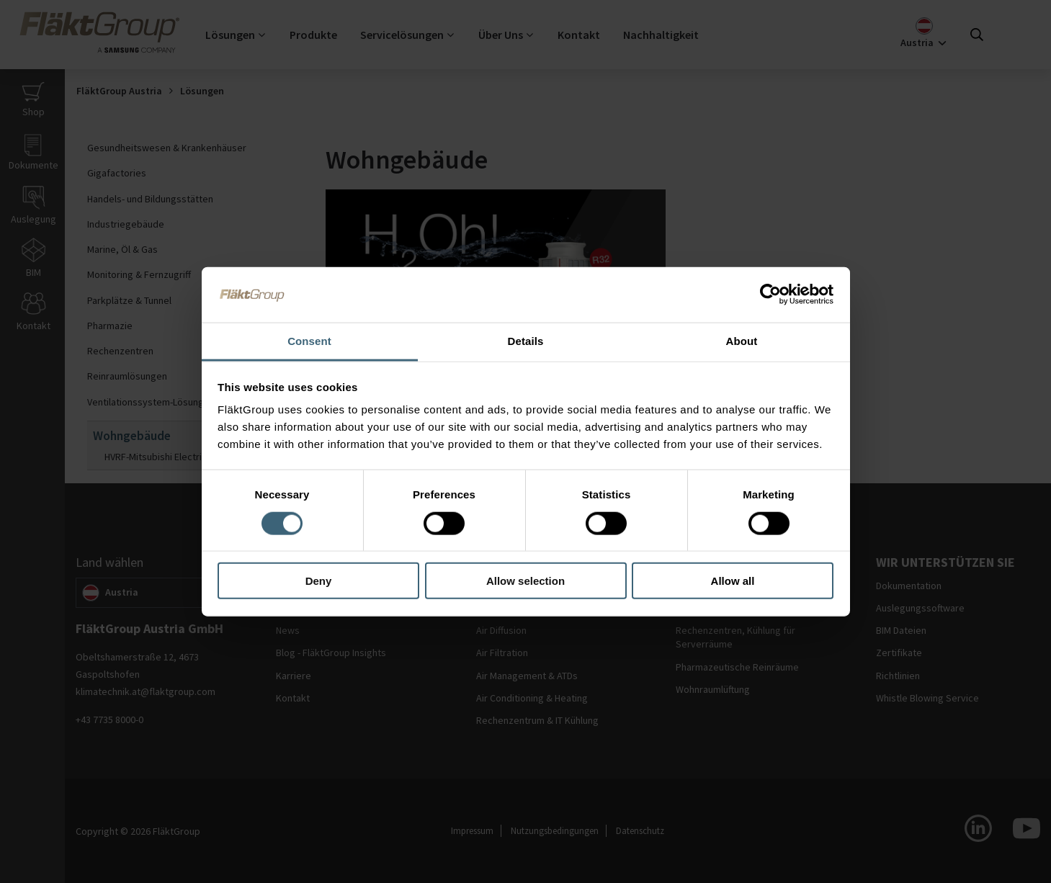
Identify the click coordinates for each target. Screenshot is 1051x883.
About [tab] (742, 340)
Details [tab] (526, 340)
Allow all (733, 581)
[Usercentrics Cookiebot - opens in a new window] (770, 294)
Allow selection (525, 581)
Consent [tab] (309, 340)
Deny (318, 581)
